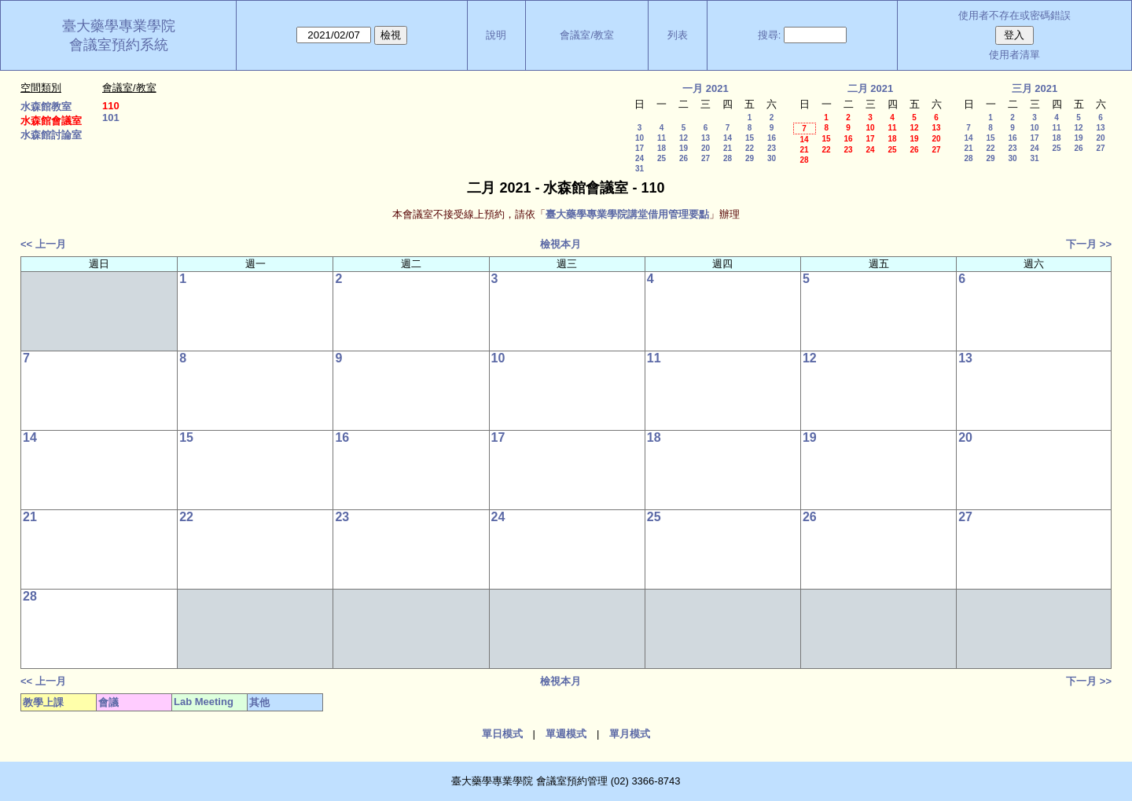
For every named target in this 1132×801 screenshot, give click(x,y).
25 (661, 158)
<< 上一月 (43, 244)
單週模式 (566, 734)
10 (639, 138)
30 (771, 158)
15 (749, 138)
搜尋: (769, 35)
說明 (496, 35)
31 (639, 168)
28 (727, 158)
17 (639, 148)
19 (683, 148)
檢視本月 (560, 244)
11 (661, 138)
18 (661, 148)
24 (639, 158)
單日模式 (502, 734)
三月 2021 (1035, 88)
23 (771, 148)
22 (749, 148)
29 (749, 158)
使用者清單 (1014, 55)
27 (705, 158)
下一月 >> (1089, 244)
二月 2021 (870, 88)
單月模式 (629, 734)
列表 (677, 35)
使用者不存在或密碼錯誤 (1014, 15)
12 (683, 138)
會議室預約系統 (118, 45)
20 (705, 148)
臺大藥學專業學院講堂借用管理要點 (627, 214)
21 (727, 148)
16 (771, 138)
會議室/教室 (587, 35)
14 (727, 138)
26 (683, 158)
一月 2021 (705, 88)
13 (705, 138)
